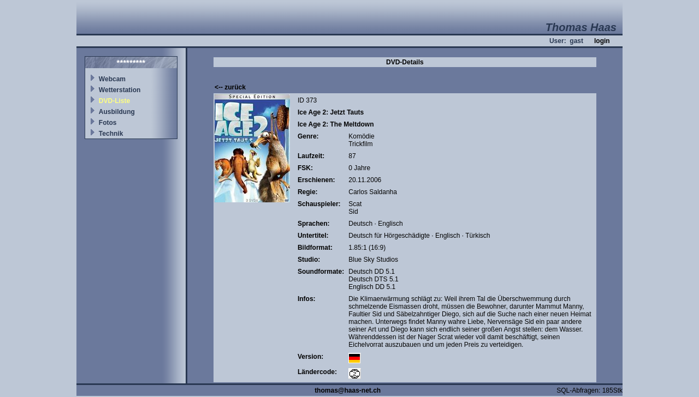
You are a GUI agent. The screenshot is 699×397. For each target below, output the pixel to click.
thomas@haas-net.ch (348, 390)
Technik (111, 133)
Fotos (108, 123)
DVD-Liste (114, 101)
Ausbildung (117, 112)
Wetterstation (119, 90)
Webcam (112, 79)
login (602, 41)
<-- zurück (230, 87)
